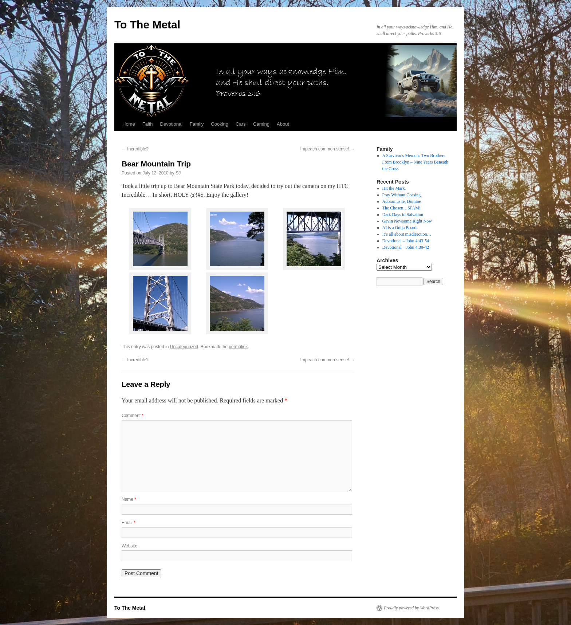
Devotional (171, 124)
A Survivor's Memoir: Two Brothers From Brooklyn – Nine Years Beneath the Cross (415, 162)
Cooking (219, 124)
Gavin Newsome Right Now (407, 221)
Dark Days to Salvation (402, 214)
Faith (147, 124)
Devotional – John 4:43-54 (405, 240)
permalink (238, 346)
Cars (240, 124)
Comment (132, 415)
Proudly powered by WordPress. (412, 607)
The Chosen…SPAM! (401, 208)
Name (129, 499)
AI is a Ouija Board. (400, 227)
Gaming (261, 124)
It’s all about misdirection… (407, 234)
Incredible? (135, 149)
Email (128, 522)
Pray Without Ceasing (401, 194)
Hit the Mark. (394, 188)
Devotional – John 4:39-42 (405, 247)
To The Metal (147, 25)
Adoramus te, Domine (401, 201)
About (283, 124)
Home (128, 124)
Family (197, 124)
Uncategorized (184, 346)
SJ (178, 173)
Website (129, 546)
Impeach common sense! (327, 149)
